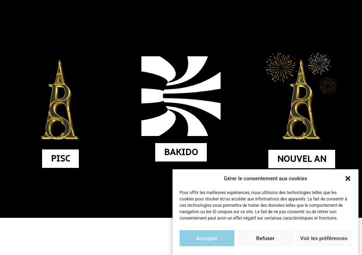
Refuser (265, 239)
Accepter (206, 239)
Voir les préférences (324, 239)
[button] (347, 179)
